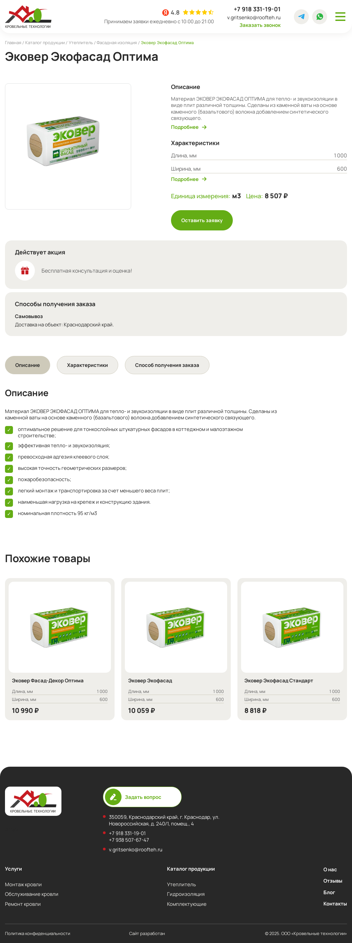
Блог (329, 892)
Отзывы (332, 880)
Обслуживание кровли (31, 894)
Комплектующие (187, 903)
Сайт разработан (167, 933)
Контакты (335, 903)
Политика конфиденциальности (37, 933)
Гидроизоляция (186, 894)
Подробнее (189, 127)
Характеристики (87, 365)
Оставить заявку (201, 220)
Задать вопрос (133, 797)
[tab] (27, 365)
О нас (330, 869)
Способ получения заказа (167, 365)
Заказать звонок (260, 25)
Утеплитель (181, 884)
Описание (27, 365)
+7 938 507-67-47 (129, 840)
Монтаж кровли (23, 884)
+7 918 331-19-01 (257, 9)
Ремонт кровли (23, 903)
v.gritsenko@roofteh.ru (254, 17)
